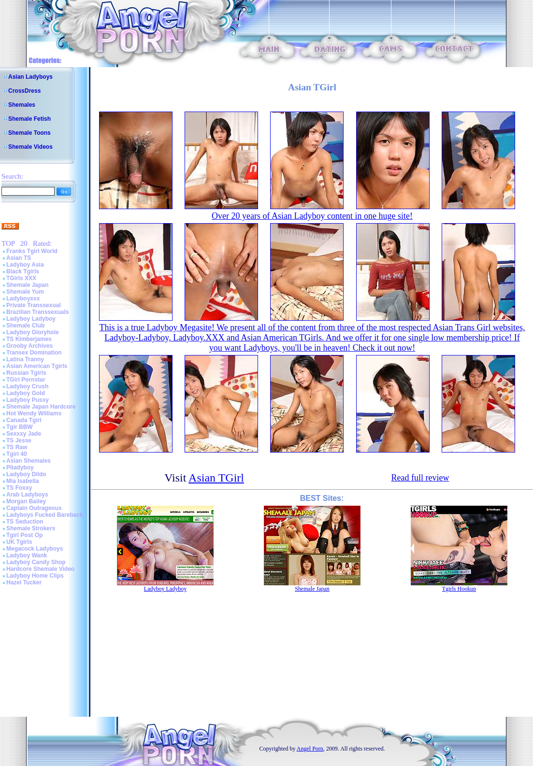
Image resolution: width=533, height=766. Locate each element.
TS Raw (16, 447)
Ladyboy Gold (25, 393)
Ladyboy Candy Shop (36, 562)
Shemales (21, 104)
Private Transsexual (33, 305)
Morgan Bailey (26, 501)
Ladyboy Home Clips (35, 575)
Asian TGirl (216, 477)
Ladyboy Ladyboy (31, 318)
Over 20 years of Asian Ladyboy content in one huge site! (312, 216)
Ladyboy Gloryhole (32, 332)
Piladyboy (20, 467)
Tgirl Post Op (24, 535)
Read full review (420, 477)
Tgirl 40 (16, 454)
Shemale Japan (27, 285)
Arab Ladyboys (27, 494)
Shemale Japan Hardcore (40, 406)
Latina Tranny (25, 359)
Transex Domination (34, 352)
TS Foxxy (19, 487)
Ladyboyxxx (23, 298)
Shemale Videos (30, 146)
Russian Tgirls (26, 372)
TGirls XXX (21, 278)
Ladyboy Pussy (27, 400)
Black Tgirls (22, 271)
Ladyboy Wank (26, 555)
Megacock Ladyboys (34, 548)
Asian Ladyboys (30, 76)
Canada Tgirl (24, 420)
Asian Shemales (28, 460)
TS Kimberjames (29, 339)
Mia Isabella (22, 481)
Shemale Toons (29, 132)
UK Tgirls (19, 542)
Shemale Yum (25, 291)
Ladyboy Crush (27, 386)
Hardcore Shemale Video (40, 569)
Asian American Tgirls (36, 366)
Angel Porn (310, 748)
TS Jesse (18, 440)
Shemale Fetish (29, 118)
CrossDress (24, 90)
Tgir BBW (19, 427)
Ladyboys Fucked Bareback (44, 514)
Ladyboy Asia (25, 264)
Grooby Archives (29, 345)
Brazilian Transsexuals (37, 312)
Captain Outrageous (34, 508)
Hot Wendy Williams (33, 413)
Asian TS (18, 258)
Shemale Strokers (30, 528)
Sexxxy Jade (23, 433)
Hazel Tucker (24, 582)
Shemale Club (25, 325)
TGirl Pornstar (25, 379)
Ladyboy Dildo (26, 474)
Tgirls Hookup (459, 588)
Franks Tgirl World (32, 251)
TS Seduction (24, 521)
